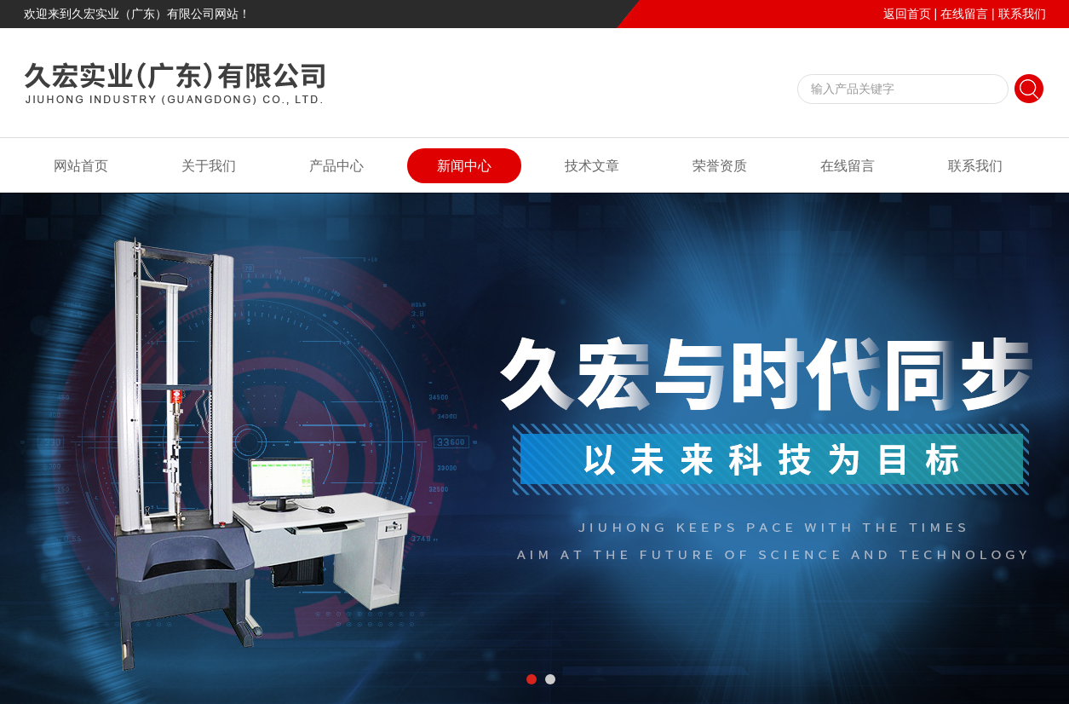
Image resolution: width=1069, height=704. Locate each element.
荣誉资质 (720, 166)
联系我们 (1022, 13)
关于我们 (208, 166)
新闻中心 (464, 166)
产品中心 (336, 166)
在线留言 (964, 13)
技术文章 (592, 166)
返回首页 (907, 13)
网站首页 (81, 166)
